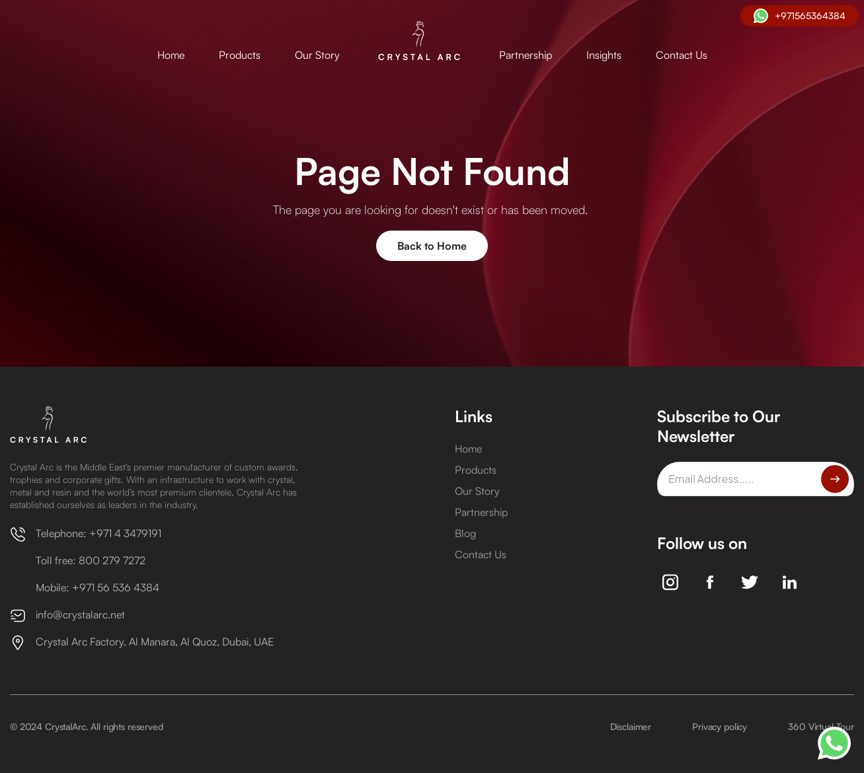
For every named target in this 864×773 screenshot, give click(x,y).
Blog (465, 533)
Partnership (525, 54)
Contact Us (681, 54)
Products (239, 54)
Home (170, 54)
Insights (603, 54)
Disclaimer (631, 726)
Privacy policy (719, 726)
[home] (419, 41)
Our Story (317, 54)
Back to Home (432, 245)
